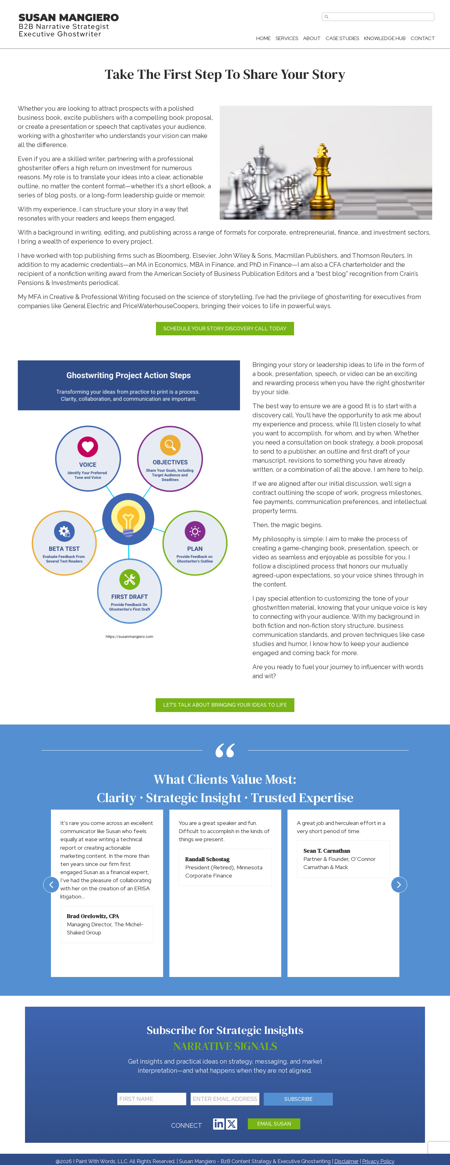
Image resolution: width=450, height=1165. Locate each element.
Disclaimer (346, 1161)
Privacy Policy (378, 1161)
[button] (218, 1124)
